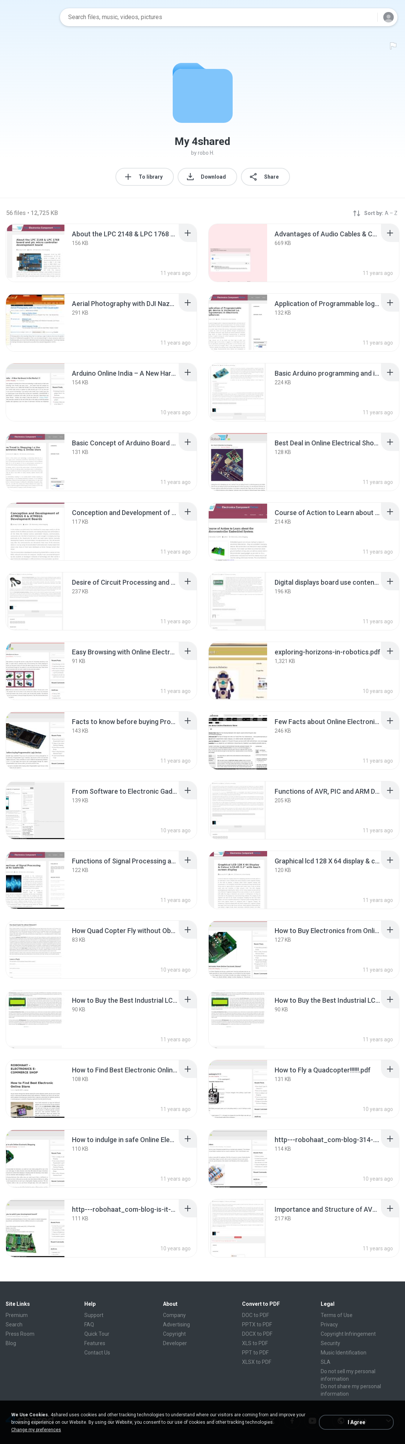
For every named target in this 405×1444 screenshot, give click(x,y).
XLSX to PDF (256, 1362)
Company (174, 1315)
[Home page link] (30, 17)
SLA (325, 1362)
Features (94, 1343)
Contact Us (97, 1353)
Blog (11, 1343)
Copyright (174, 1334)
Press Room (20, 1334)
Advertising (176, 1325)
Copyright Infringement (348, 1334)
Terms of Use (337, 1315)
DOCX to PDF (257, 1334)
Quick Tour (96, 1334)
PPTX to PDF (257, 1325)
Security (330, 1343)
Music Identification (343, 1353)
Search (14, 1325)
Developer (175, 1343)
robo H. (206, 153)
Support (93, 1315)
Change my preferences (36, 1429)
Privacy (329, 1325)
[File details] (35, 253)
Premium (17, 1315)
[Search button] (367, 17)
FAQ (89, 1325)
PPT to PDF (255, 1353)
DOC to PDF (255, 1315)
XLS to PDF (255, 1343)
